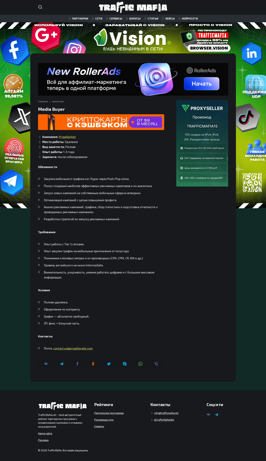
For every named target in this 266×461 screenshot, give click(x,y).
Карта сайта (45, 433)
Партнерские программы (109, 413)
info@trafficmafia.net (166, 413)
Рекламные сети (104, 419)
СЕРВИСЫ (113, 18)
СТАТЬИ (151, 18)
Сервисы (99, 426)
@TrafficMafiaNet (164, 419)
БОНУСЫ (133, 18)
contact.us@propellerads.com (73, 348)
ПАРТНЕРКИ (78, 18)
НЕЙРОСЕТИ (188, 18)
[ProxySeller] (202, 143)
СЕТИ (96, 18)
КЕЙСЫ (168, 18)
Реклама (43, 440)
